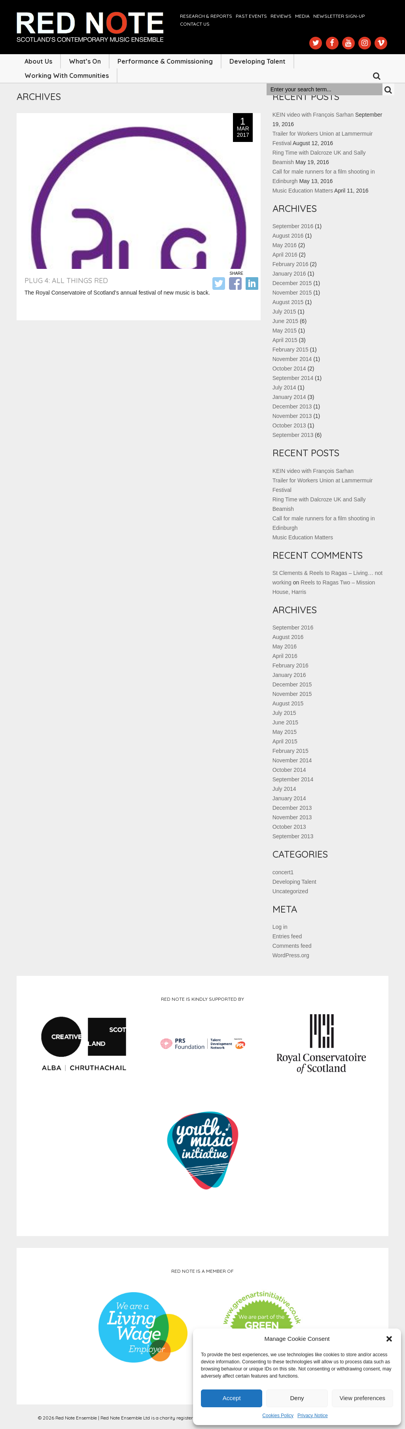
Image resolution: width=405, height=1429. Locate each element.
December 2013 (292, 406)
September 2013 (293, 435)
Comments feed (292, 946)
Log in (280, 927)
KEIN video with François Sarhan (313, 115)
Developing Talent (257, 61)
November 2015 (292, 292)
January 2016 (289, 273)
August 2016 (288, 235)
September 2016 (293, 226)
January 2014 (289, 397)
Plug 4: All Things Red (66, 280)
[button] (389, 1339)
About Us (38, 61)
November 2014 (292, 359)
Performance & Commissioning (165, 61)
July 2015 (284, 311)
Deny (297, 1398)
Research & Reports (206, 16)
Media (302, 16)
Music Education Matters (303, 190)
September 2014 (293, 378)
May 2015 (285, 330)
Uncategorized (290, 891)
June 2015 (285, 321)
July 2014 (284, 387)
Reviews (281, 16)
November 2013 (292, 416)
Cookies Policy (277, 1415)
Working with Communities (67, 75)
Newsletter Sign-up (339, 16)
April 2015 (285, 340)
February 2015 (290, 349)
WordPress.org (291, 955)
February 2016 (290, 264)
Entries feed (287, 936)
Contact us (195, 24)
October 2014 (289, 368)
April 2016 (285, 254)
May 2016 (285, 245)
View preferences (363, 1398)
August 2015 (288, 302)
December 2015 (292, 283)
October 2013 (289, 425)
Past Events (251, 16)
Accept (232, 1398)
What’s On (85, 61)
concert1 (283, 872)
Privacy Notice (312, 1415)
